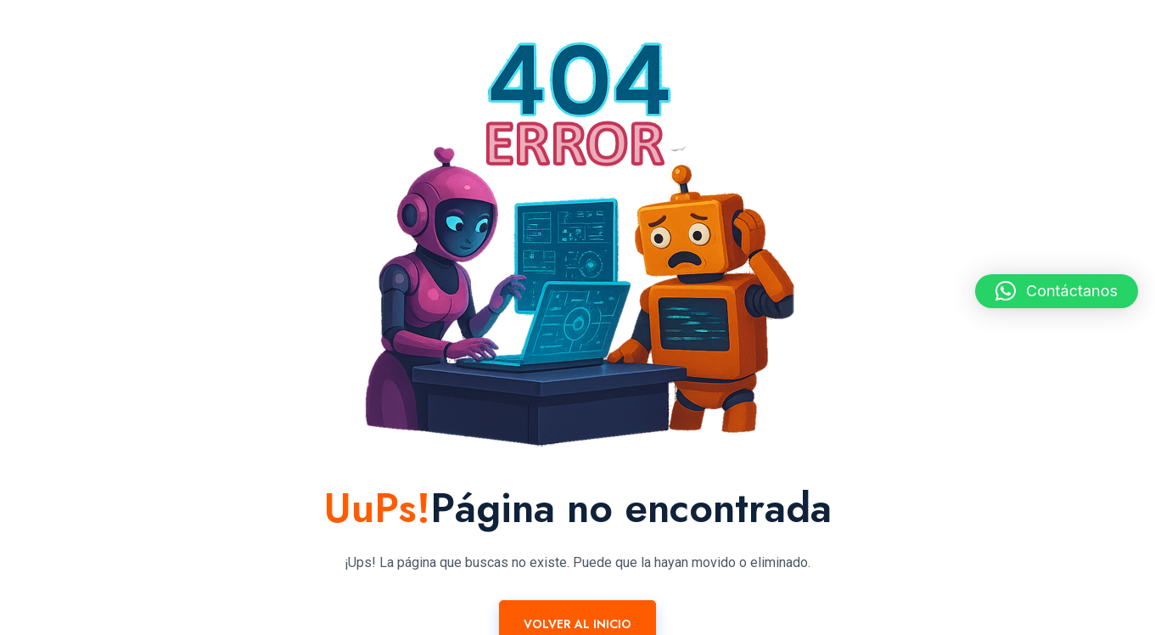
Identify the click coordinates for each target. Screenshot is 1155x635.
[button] (1056, 291)
